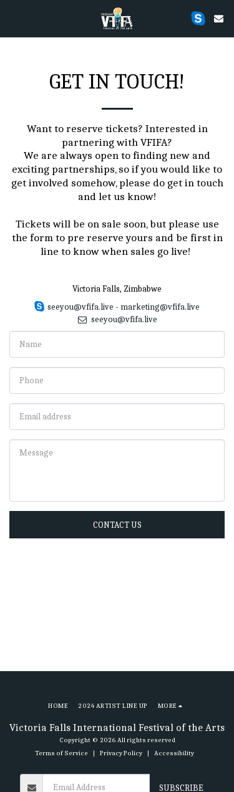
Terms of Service (61, 753)
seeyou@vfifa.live (117, 319)
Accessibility (174, 753)
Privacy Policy (121, 753)
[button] (13, 17)
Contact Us (117, 525)
